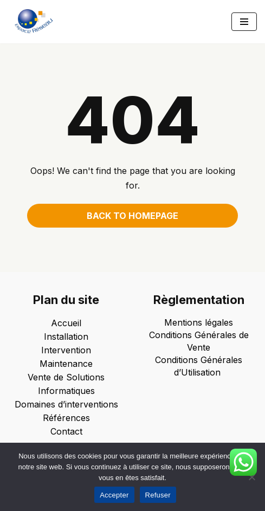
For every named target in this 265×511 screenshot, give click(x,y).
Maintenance (66, 363)
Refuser (158, 495)
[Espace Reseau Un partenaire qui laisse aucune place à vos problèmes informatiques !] (36, 22)
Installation (66, 336)
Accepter (114, 495)
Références (66, 417)
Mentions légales (198, 322)
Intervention (66, 350)
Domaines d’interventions (66, 404)
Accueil (66, 323)
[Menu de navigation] (244, 21)
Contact (66, 431)
